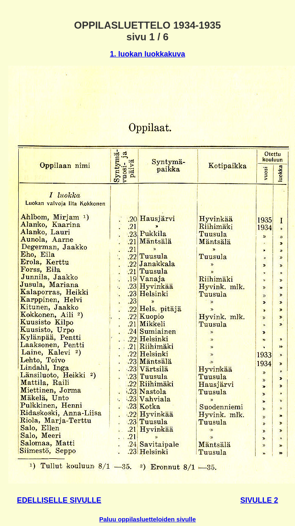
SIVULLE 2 (259, 500)
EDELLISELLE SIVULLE (59, 500)
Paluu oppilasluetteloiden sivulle (147, 519)
